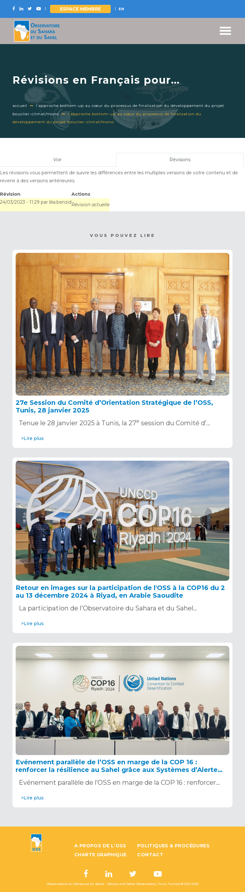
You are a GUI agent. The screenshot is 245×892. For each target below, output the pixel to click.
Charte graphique (100, 855)
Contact (150, 855)
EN (121, 9)
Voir (57, 160)
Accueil (19, 105)
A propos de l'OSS (100, 846)
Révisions (188, 161)
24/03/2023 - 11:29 (20, 202)
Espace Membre (80, 9)
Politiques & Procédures (173, 846)
